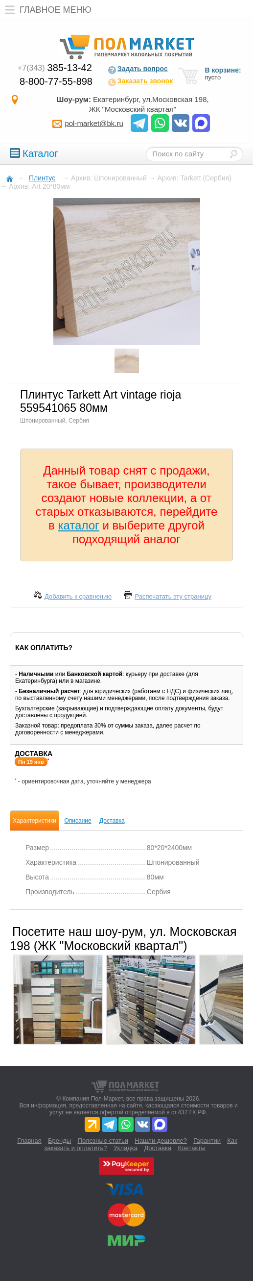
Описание (77, 820)
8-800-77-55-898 (56, 81)
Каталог (34, 153)
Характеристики (34, 820)
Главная (29, 1140)
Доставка (112, 820)
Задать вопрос (138, 70)
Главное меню (46, 10)
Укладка (126, 1148)
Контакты (192, 1148)
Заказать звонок (140, 82)
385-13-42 (55, 67)
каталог (78, 525)
